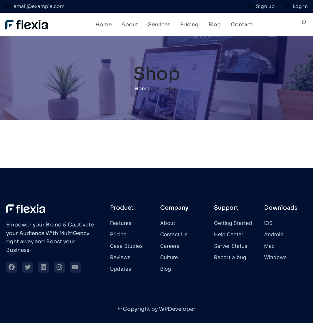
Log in (300, 6)
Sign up (265, 6)
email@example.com (38, 6)
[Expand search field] (303, 24)
